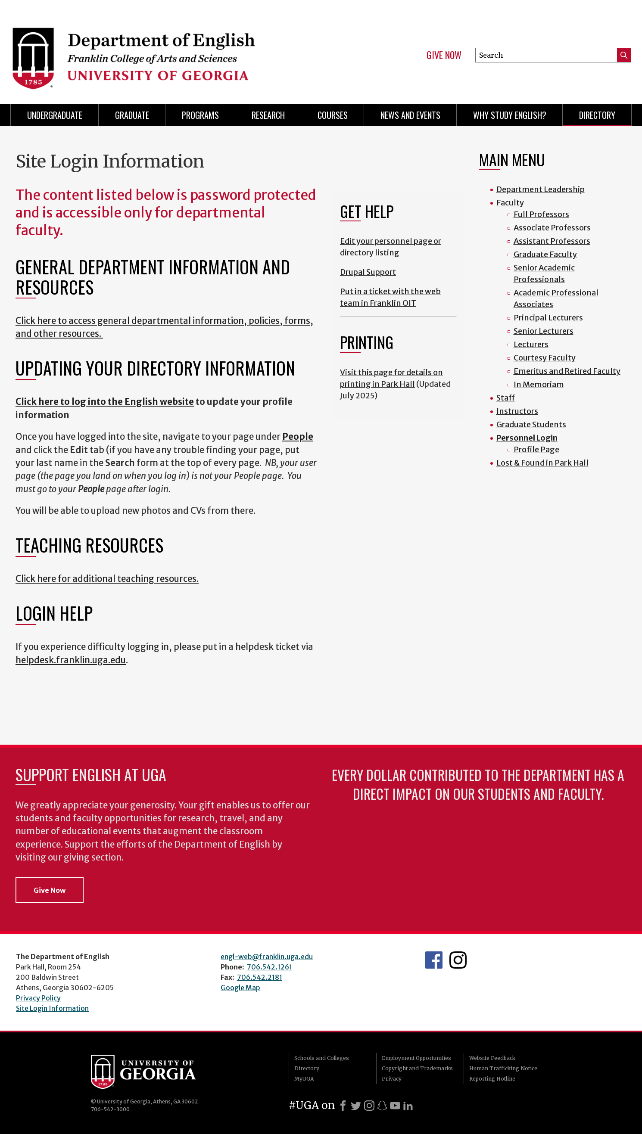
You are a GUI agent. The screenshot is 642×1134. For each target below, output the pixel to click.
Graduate (132, 115)
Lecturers (531, 344)
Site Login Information (52, 1008)
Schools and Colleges (321, 1058)
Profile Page (536, 449)
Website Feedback (492, 1058)
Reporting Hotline (492, 1078)
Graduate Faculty (545, 254)
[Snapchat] (382, 1105)
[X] (356, 1105)
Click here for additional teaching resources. (107, 578)
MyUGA (304, 1078)
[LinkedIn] (408, 1105)
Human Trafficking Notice (503, 1068)
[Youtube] (395, 1105)
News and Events (410, 115)
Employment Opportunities (416, 1058)
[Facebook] (343, 1105)
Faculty (510, 203)
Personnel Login (527, 438)
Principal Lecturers (548, 318)
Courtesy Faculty (545, 358)
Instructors (517, 411)
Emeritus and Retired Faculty (567, 371)
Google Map (240, 987)
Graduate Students (531, 424)
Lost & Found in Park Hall (542, 463)
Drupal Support (368, 272)
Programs (200, 115)
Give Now (444, 55)
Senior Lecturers (543, 331)
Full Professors (541, 214)
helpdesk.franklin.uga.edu (71, 660)
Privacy (392, 1078)
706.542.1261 (269, 967)
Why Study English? (509, 115)
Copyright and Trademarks (417, 1068)
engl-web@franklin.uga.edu (267, 956)
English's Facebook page (434, 960)
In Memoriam (539, 384)
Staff (505, 398)
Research (268, 115)
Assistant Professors (552, 241)
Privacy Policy (38, 998)
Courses (333, 115)
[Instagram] (369, 1105)
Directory (597, 115)
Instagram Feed (458, 960)
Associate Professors (552, 228)
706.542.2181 (259, 977)
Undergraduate (54, 115)
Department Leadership (540, 189)
